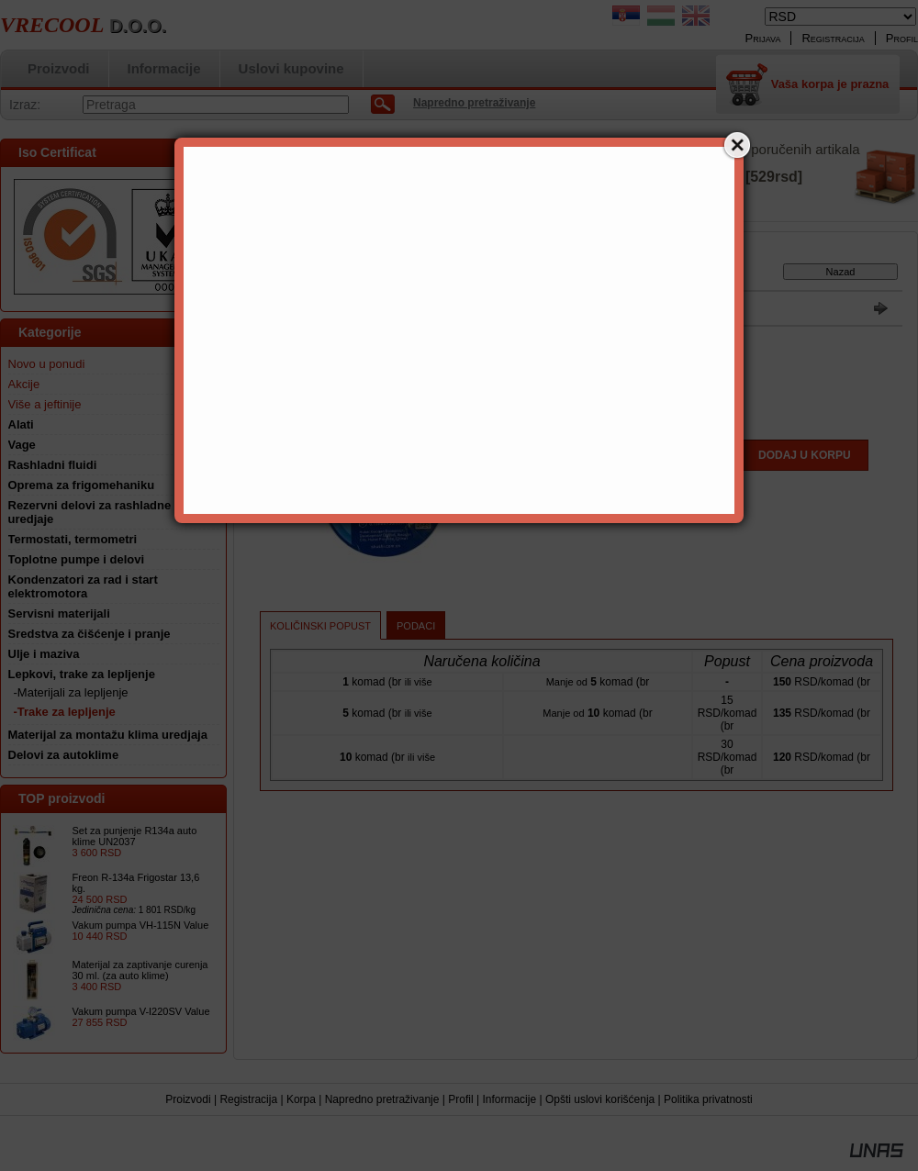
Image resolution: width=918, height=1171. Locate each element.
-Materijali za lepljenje (71, 692)
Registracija (248, 1099)
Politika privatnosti (708, 1099)
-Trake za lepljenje (65, 712)
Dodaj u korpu (804, 455)
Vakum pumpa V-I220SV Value (141, 1011)
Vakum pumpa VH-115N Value (141, 925)
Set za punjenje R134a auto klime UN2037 (135, 836)
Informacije (509, 1099)
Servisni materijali (59, 613)
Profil (460, 1099)
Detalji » (716, 205)
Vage (22, 445)
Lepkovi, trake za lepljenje (400, 275)
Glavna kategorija (294, 275)
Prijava (763, 38)
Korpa (301, 1099)
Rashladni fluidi (52, 465)
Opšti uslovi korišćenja (600, 1099)
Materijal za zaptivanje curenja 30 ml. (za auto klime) (140, 970)
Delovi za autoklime (63, 755)
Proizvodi (187, 1099)
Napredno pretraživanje (382, 1099)
